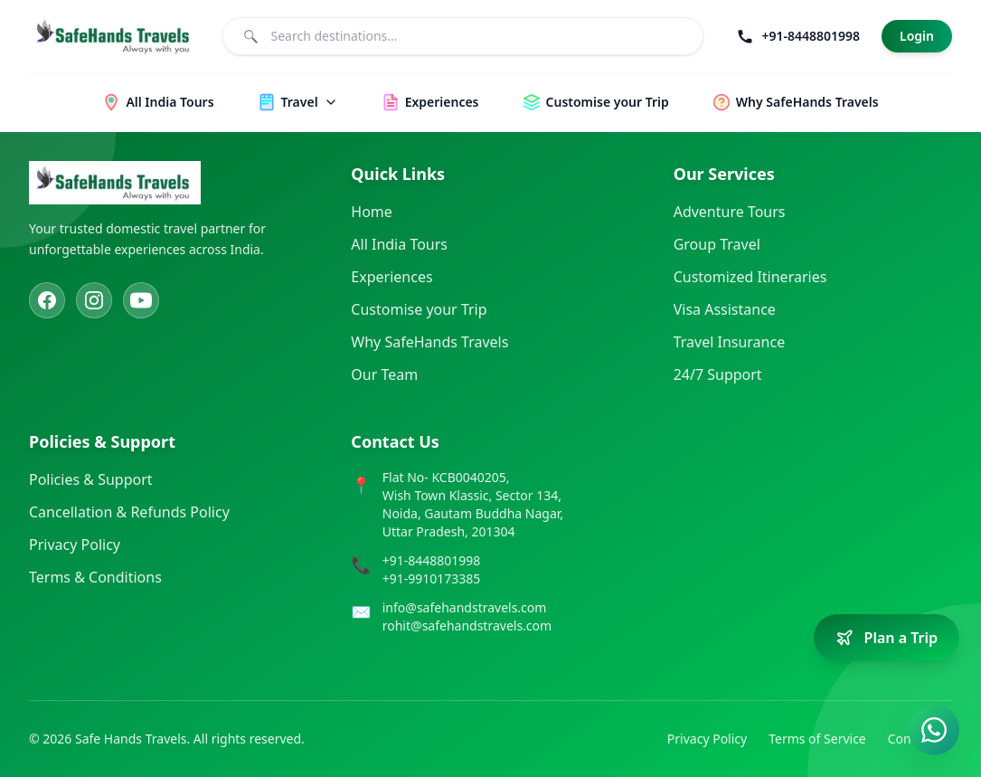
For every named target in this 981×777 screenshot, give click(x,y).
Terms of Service (817, 738)
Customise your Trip (418, 309)
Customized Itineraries (750, 277)
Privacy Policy (74, 544)
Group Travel (717, 244)
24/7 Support (718, 374)
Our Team (384, 374)
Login (917, 35)
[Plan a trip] (886, 637)
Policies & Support (91, 479)
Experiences (391, 277)
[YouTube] (141, 300)
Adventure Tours (730, 212)
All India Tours (399, 244)
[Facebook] (47, 300)
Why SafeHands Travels (429, 342)
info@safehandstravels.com (464, 607)
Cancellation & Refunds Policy (129, 512)
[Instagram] (94, 300)
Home (371, 212)
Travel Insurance (730, 342)
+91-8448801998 (431, 560)
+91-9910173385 (431, 578)
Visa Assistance (725, 309)
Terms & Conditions (95, 577)
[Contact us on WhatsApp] (934, 730)
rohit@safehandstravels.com (467, 625)
